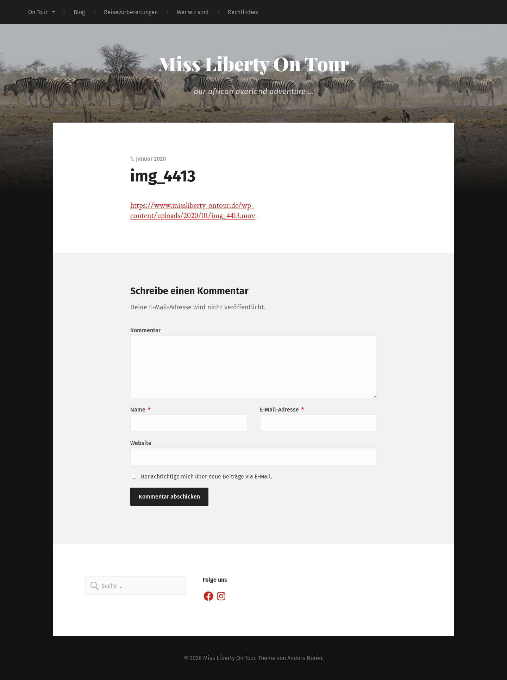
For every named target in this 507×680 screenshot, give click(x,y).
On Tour (38, 12)
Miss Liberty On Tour (253, 63)
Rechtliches (243, 12)
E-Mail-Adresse (282, 409)
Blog (79, 12)
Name (140, 409)
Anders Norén (304, 658)
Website (140, 443)
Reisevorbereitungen (131, 12)
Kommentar (145, 330)
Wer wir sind (193, 12)
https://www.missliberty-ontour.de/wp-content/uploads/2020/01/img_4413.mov (192, 210)
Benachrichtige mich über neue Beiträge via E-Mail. (206, 476)
